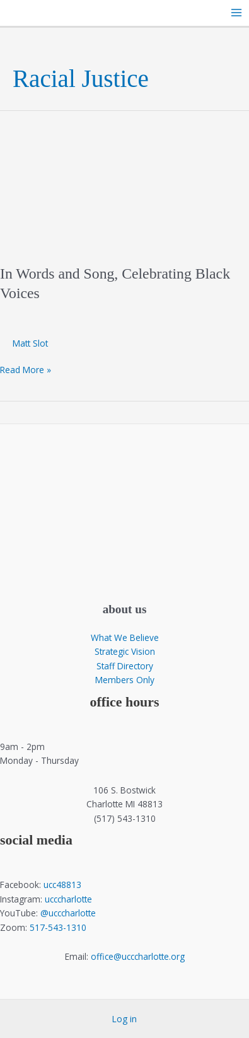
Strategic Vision (125, 651)
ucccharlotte (68, 899)
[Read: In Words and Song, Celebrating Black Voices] (124, 180)
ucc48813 (62, 885)
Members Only (124, 680)
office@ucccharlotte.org (138, 956)
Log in (124, 1019)
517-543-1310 (58, 927)
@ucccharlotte (68, 913)
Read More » (25, 370)
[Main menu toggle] (237, 13)
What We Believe (125, 637)
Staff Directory (124, 666)
